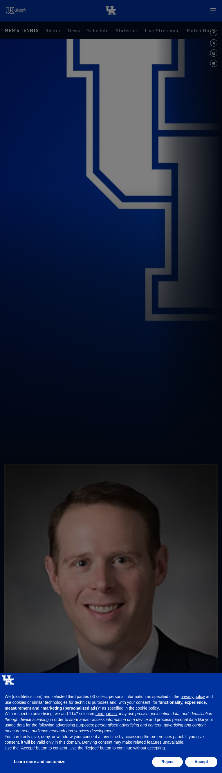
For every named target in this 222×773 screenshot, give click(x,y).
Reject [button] (167, 761)
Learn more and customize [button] (39, 761)
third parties (106, 713)
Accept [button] (201, 761)
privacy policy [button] (193, 696)
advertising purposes (74, 725)
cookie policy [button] (147, 708)
